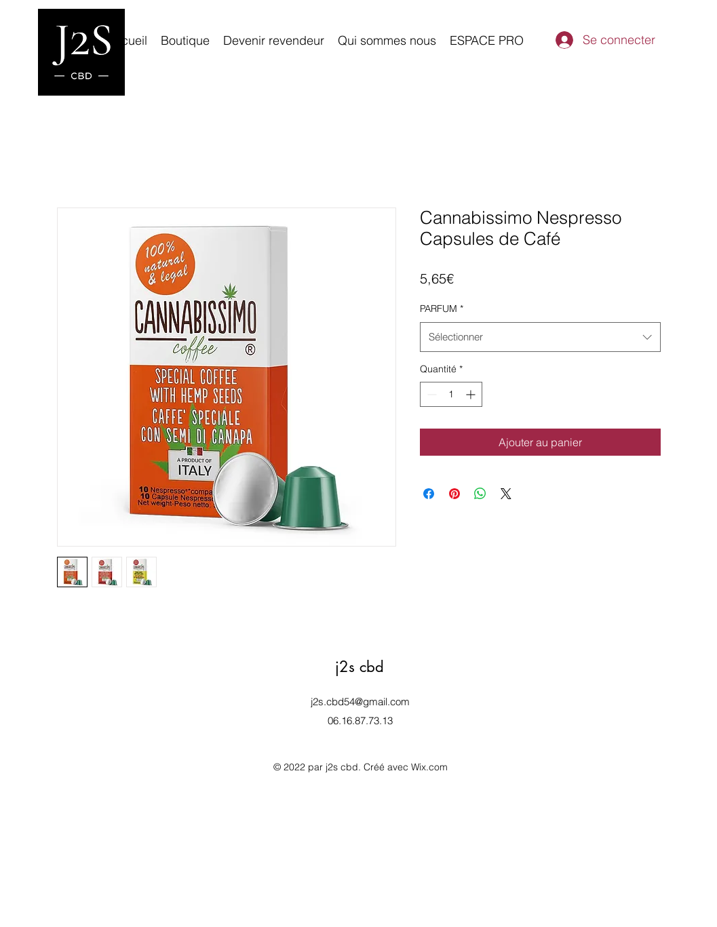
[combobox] (540, 337)
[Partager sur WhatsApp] (480, 494)
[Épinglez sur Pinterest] (454, 494)
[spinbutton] (451, 394)
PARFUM (441, 308)
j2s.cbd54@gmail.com (360, 701)
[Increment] (471, 394)
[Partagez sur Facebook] (429, 494)
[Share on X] (506, 494)
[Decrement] (430, 394)
